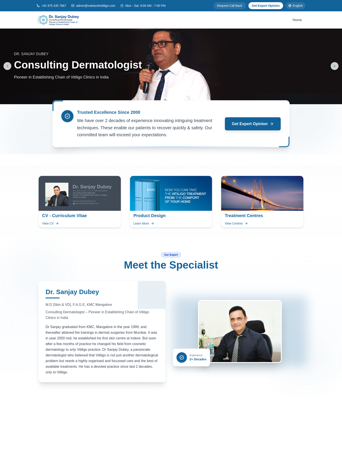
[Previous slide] (7, 66)
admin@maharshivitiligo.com (95, 5)
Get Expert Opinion (266, 5)
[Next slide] (335, 66)
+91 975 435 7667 (53, 5)
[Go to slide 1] (169, 99)
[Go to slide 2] (175, 99)
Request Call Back (229, 5)
